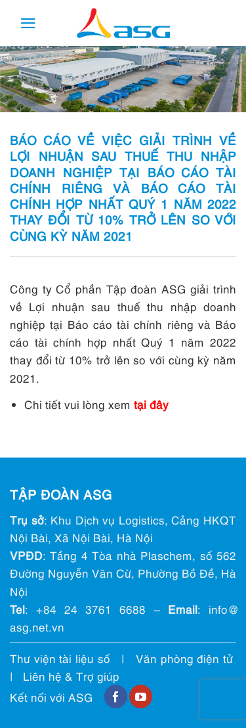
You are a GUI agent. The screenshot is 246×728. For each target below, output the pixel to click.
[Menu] (28, 23)
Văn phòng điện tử (184, 658)
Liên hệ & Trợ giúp (71, 675)
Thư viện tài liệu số (60, 658)
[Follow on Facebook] (115, 696)
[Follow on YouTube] (140, 696)
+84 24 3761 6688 (91, 608)
